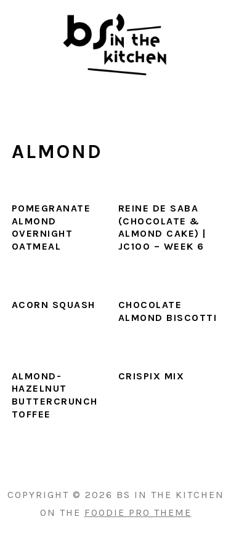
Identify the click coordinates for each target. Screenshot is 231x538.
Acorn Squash (53, 305)
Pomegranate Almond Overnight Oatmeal (51, 227)
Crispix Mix (151, 376)
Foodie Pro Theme (138, 512)
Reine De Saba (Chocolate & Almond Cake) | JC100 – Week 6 (162, 227)
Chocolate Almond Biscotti (167, 311)
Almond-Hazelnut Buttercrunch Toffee (55, 395)
